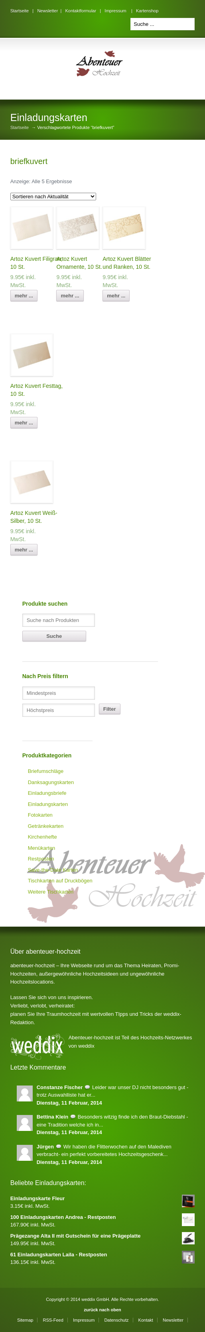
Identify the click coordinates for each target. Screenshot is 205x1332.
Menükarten (41, 848)
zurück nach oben (102, 1309)
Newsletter (47, 10)
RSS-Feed (53, 1320)
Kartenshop (147, 10)
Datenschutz (116, 1320)
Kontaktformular (80, 10)
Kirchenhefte (42, 837)
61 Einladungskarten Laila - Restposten (102, 1255)
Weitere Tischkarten (51, 892)
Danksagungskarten (51, 782)
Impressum (115, 10)
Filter (109, 709)
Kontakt (145, 1320)
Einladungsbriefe (47, 793)
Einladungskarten (48, 804)
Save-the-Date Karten (53, 870)
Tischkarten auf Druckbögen (60, 881)
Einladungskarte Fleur (102, 1199)
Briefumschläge (46, 771)
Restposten (41, 859)
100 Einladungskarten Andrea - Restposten (102, 1217)
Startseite (19, 10)
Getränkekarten (46, 826)
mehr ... (24, 296)
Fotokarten (40, 815)
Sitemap (25, 1320)
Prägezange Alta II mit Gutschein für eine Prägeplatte (102, 1236)
